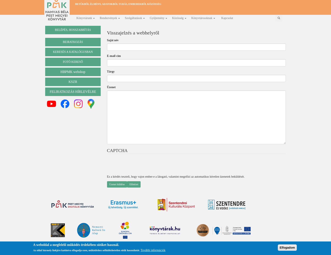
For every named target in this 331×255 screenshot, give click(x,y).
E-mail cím (114, 56)
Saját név (113, 40)
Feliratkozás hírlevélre (73, 91)
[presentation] (139, 166)
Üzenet (111, 87)
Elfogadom (287, 247)
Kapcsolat (227, 18)
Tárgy (111, 71)
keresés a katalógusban (73, 51)
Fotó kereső (73, 61)
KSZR (73, 82)
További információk (153, 250)
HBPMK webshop (72, 72)
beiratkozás (73, 42)
